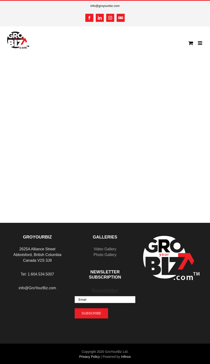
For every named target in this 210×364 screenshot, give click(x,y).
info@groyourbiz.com (104, 6)
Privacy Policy (89, 357)
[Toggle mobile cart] (190, 43)
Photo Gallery (104, 255)
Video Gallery (105, 249)
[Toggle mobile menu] (200, 43)
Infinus (126, 357)
